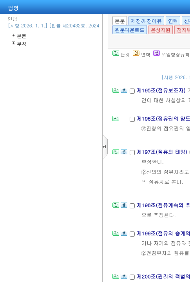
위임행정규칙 (171, 54)
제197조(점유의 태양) (162, 151)
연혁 (173, 21)
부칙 (19, 43)
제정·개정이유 (146, 21)
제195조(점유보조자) (161, 90)
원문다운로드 (130, 30)
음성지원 (160, 30)
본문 (19, 36)
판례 (121, 54)
